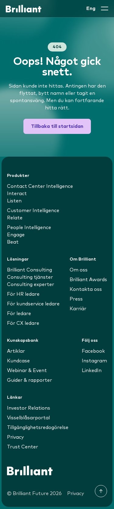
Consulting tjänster (30, 277)
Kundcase (18, 360)
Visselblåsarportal (28, 417)
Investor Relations (28, 408)
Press (76, 299)
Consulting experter (30, 284)
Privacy (15, 437)
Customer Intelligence (33, 210)
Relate (14, 217)
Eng (90, 8)
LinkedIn (92, 370)
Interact (17, 193)
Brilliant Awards (88, 279)
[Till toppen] (101, 491)
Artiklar (16, 351)
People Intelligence (29, 227)
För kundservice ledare (33, 303)
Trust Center (22, 446)
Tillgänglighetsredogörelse (37, 427)
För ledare (19, 313)
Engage (16, 234)
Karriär (78, 308)
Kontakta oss (86, 289)
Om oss (79, 270)
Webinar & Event (27, 370)
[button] (104, 8)
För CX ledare (23, 323)
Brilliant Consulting (29, 270)
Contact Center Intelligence (40, 186)
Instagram (94, 360)
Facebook (93, 351)
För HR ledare (23, 294)
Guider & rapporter (29, 380)
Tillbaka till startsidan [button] (57, 126)
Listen (14, 200)
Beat (13, 242)
